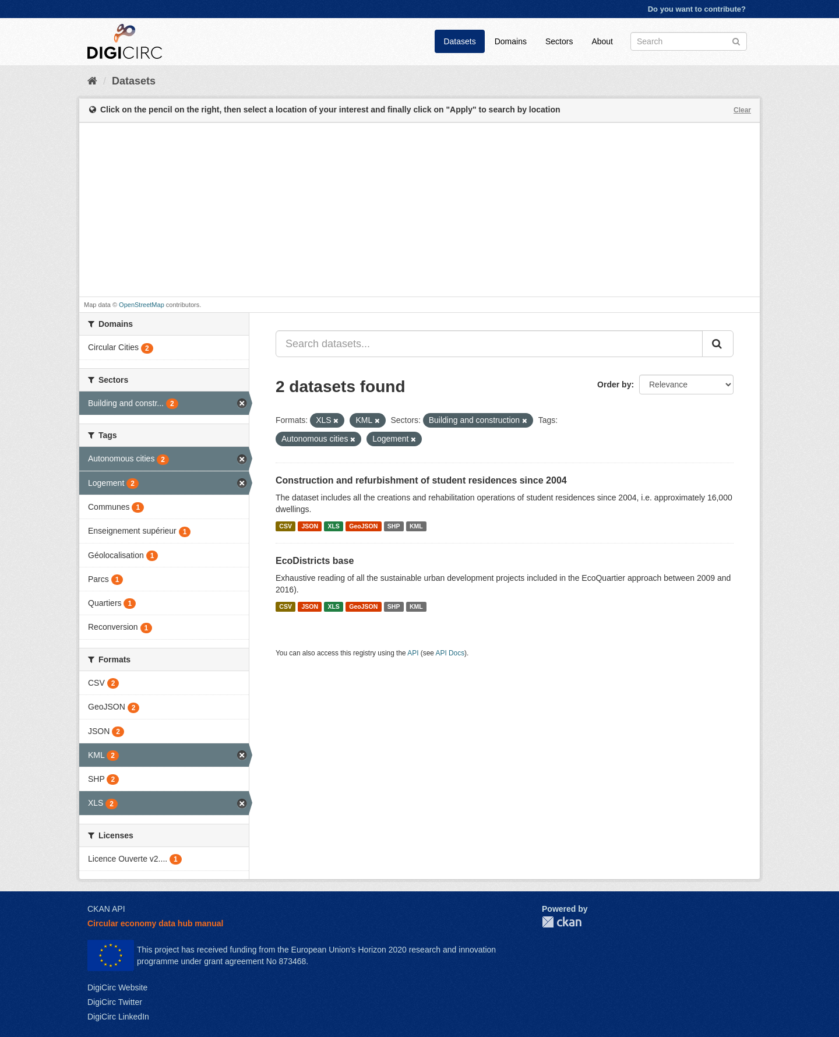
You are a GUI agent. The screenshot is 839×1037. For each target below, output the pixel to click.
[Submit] (736, 40)
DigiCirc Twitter (114, 1002)
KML (416, 526)
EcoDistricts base (315, 561)
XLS (333, 526)
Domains (511, 41)
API (412, 653)
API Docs (450, 653)
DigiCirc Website (117, 987)
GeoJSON (363, 526)
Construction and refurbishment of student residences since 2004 (421, 480)
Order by (614, 384)
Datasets (459, 41)
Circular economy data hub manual (155, 923)
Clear (742, 110)
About (602, 41)
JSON (309, 526)
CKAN (561, 922)
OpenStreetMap (141, 304)
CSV (285, 526)
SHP (393, 526)
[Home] (92, 81)
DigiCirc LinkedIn (118, 1016)
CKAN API (106, 908)
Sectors (559, 41)
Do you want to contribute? (697, 9)
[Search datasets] (688, 41)
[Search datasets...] (489, 343)
